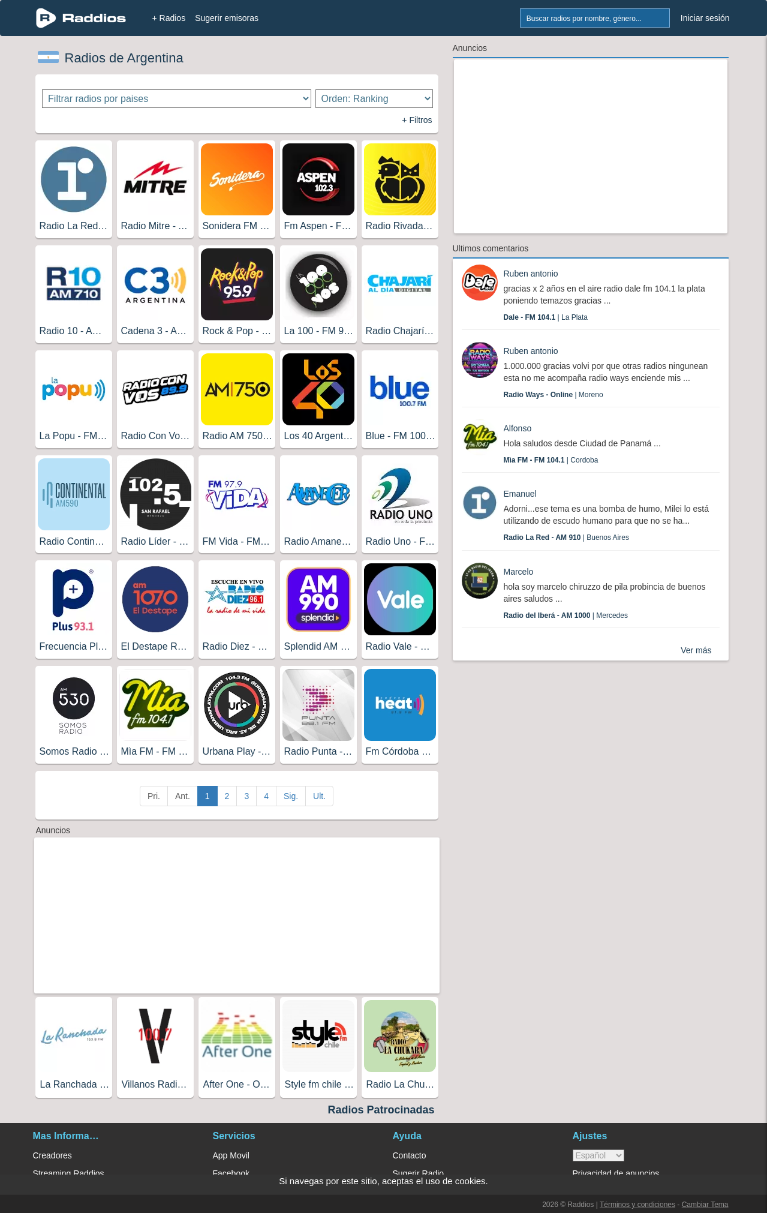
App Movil (231, 1155)
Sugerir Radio (418, 1173)
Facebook (231, 1173)
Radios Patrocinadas (380, 1110)
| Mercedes (566, 615)
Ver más (696, 650)
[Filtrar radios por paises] (176, 98)
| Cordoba (551, 460)
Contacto (409, 1155)
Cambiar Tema (705, 1204)
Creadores (52, 1155)
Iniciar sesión (705, 18)
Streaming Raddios (68, 1173)
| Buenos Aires (566, 537)
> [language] (598, 1155)
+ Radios (169, 18)
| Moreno (553, 395)
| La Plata (546, 317)
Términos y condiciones (637, 1204)
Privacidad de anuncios (616, 1173)
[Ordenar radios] (374, 98)
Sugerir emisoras (226, 18)
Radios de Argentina (124, 57)
